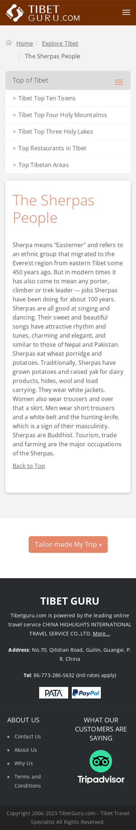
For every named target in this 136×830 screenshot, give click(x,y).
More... (101, 633)
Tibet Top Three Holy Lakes (55, 131)
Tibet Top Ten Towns (47, 98)
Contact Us (28, 736)
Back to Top (29, 466)
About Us (26, 749)
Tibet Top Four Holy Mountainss (62, 115)
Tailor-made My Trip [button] (68, 544)
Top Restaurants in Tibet (52, 148)
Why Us (24, 763)
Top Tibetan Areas (43, 165)
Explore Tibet (60, 43)
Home (24, 43)
